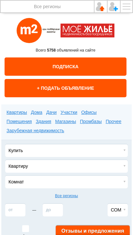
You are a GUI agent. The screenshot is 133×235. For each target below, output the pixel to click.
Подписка (65, 66)
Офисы (88, 112)
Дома (36, 112)
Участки (69, 112)
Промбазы (91, 121)
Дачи (51, 112)
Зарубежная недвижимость (35, 130)
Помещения (19, 121)
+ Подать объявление (65, 88)
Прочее (113, 121)
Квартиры (17, 112)
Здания (44, 121)
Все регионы (47, 6)
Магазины (65, 121)
